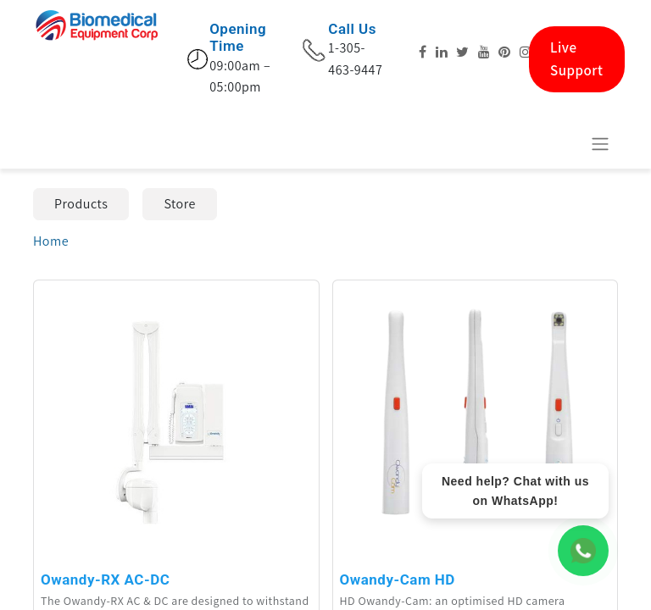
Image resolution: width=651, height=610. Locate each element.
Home (51, 241)
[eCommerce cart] (559, 143)
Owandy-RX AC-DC (105, 579)
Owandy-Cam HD (397, 579)
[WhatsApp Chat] (583, 550)
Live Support (577, 59)
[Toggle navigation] (600, 143)
